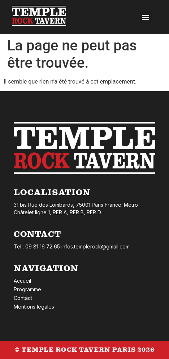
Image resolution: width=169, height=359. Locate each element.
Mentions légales (34, 307)
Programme (27, 289)
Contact (23, 298)
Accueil (22, 281)
